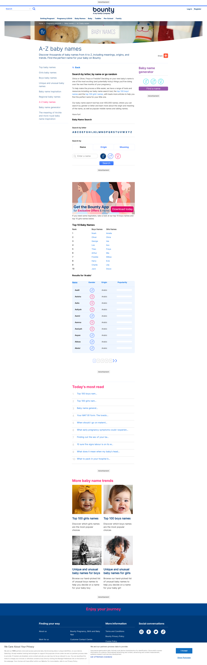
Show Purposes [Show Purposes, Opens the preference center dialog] (184, 662)
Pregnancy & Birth (64, 18)
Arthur (94, 253)
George (95, 241)
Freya (108, 249)
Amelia (109, 233)
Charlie (95, 265)
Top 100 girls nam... (86, 401)
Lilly (107, 265)
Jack (94, 269)
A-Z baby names (47, 102)
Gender (91, 282)
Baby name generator (49, 107)
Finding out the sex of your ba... (93, 437)
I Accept (184, 655)
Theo (94, 249)
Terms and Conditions (114, 631)
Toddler (98, 18)
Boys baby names (48, 78)
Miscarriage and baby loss (81, 644)
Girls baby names (47, 72)
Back (76, 67)
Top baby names (47, 67)
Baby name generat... (87, 408)
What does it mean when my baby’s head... (98, 451)
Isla (107, 241)
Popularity (122, 282)
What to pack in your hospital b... (93, 459)
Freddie (95, 257)
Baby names (80, 18)
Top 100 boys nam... (87, 393)
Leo (93, 245)
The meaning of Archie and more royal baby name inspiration (50, 115)
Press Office (44, 644)
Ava (107, 245)
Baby (90, 18)
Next (114, 361)
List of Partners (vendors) (101, 661)
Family (119, 18)
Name (83, 147)
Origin (103, 147)
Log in (189, 9)
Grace (108, 269)
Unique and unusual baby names (51, 85)
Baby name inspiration (50, 91)
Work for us (44, 639)
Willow (109, 257)
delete (30, 8)
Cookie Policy (111, 641)
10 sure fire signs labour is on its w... (95, 444)
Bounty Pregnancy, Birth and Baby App (85, 633)
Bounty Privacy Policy (114, 636)
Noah (94, 233)
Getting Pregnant (47, 18)
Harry (94, 261)
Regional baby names (49, 97)
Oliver (94, 237)
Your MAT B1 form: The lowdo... (92, 415)
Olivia (108, 237)
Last (116, 361)
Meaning (124, 147)
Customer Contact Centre (81, 639)
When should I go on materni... (92, 422)
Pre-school (108, 18)
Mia (107, 253)
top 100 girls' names (94, 94)
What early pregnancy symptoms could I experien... (102, 430)
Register (197, 9)
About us (43, 631)
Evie (108, 261)
